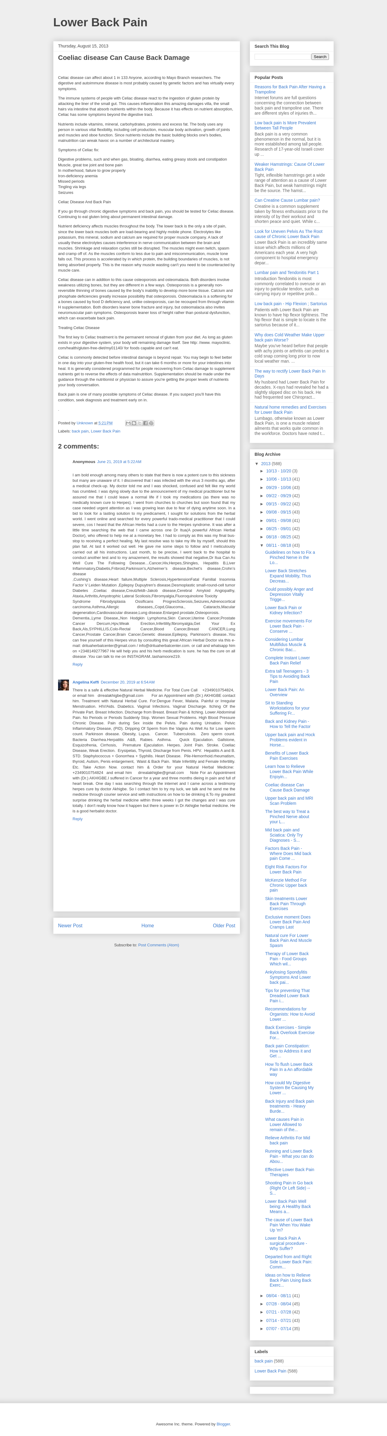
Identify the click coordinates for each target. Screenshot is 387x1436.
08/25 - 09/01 (279, 528)
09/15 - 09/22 (279, 503)
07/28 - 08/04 (279, 1303)
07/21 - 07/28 (279, 1312)
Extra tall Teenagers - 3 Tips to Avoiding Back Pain (287, 676)
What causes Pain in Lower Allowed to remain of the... (284, 1124)
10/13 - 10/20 (279, 470)
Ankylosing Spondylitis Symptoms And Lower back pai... (288, 977)
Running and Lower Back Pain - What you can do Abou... (289, 1156)
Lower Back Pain (100, 22)
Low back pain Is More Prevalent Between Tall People (285, 125)
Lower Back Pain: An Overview (284, 692)
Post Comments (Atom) (158, 945)
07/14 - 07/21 (279, 1320)
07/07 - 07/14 (279, 1328)
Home (147, 925)
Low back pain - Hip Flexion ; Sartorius (291, 303)
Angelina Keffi (86, 682)
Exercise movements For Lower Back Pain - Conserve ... (288, 626)
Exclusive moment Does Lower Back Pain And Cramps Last (288, 922)
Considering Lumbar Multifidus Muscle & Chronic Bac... (285, 644)
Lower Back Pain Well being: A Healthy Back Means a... (288, 1206)
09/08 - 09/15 (279, 512)
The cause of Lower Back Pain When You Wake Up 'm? (289, 1224)
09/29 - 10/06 (279, 487)
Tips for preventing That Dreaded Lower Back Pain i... (287, 995)
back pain (80, 431)
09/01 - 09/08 (279, 520)
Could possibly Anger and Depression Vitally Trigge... (289, 594)
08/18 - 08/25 (279, 536)
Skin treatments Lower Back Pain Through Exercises (286, 903)
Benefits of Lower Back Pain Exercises (286, 756)
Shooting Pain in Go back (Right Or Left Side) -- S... (289, 1188)
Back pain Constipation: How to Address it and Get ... (288, 1051)
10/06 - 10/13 (279, 479)
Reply (78, 664)
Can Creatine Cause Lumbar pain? (287, 200)
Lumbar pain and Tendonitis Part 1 (287, 272)
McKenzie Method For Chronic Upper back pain (286, 885)
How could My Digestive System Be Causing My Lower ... (289, 1087)
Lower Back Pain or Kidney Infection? (283, 610)
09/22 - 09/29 (279, 495)
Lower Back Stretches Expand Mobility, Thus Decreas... (288, 575)
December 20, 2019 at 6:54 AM (127, 682)
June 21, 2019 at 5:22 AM (119, 461)
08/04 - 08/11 (279, 1295)
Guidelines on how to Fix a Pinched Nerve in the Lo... (290, 557)
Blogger (223, 1424)
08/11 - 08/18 (279, 545)
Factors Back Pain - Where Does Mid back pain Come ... (288, 853)
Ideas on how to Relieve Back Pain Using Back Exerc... (288, 1280)
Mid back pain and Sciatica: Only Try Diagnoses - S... (284, 835)
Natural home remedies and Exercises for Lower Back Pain (290, 410)
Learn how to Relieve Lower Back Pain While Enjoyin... (289, 771)
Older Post (224, 925)
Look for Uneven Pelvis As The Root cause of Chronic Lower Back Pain (289, 234)
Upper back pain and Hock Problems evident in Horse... (290, 739)
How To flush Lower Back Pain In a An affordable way (289, 1069)
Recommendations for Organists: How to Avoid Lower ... (290, 1014)
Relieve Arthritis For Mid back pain (287, 1140)
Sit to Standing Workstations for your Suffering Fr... (287, 708)
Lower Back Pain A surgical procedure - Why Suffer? (286, 1243)
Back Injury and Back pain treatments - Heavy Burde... (289, 1106)
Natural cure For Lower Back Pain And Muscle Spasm (288, 940)
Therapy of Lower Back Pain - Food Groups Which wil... (287, 958)
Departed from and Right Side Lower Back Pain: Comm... (288, 1261)
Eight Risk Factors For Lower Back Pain (286, 869)
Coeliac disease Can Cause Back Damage (287, 787)
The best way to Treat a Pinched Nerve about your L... (287, 816)
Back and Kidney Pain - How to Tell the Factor (288, 724)
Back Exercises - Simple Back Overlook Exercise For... (290, 1032)
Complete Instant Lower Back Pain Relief (287, 660)
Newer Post (70, 925)
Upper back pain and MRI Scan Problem (289, 801)
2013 (266, 463)
